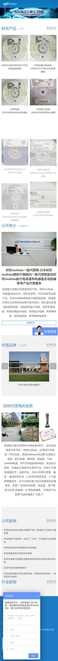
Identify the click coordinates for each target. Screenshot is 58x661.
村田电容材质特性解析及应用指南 (20, 547)
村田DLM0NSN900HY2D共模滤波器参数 (15, 67)
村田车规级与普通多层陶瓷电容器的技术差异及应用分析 (30, 560)
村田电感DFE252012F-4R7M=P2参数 (15, 185)
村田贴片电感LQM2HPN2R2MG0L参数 (43, 111)
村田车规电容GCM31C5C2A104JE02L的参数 (43, 188)
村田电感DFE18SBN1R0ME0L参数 (15, 111)
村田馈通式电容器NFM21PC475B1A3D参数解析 (43, 68)
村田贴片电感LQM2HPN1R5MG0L (43, 228)
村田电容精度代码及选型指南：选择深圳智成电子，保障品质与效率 (30, 575)
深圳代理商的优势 (46, 629)
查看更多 (51, 28)
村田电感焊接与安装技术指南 (18, 553)
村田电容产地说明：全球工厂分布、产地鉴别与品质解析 (30, 540)
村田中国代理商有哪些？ (16, 568)
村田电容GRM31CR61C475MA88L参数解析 (14, 232)
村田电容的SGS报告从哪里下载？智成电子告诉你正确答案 (30, 531)
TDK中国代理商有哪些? (29, 385)
